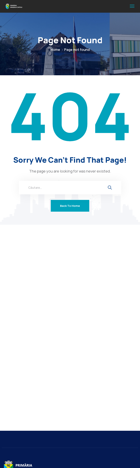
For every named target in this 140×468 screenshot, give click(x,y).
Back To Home (70, 206)
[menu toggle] (132, 6)
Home (55, 49)
